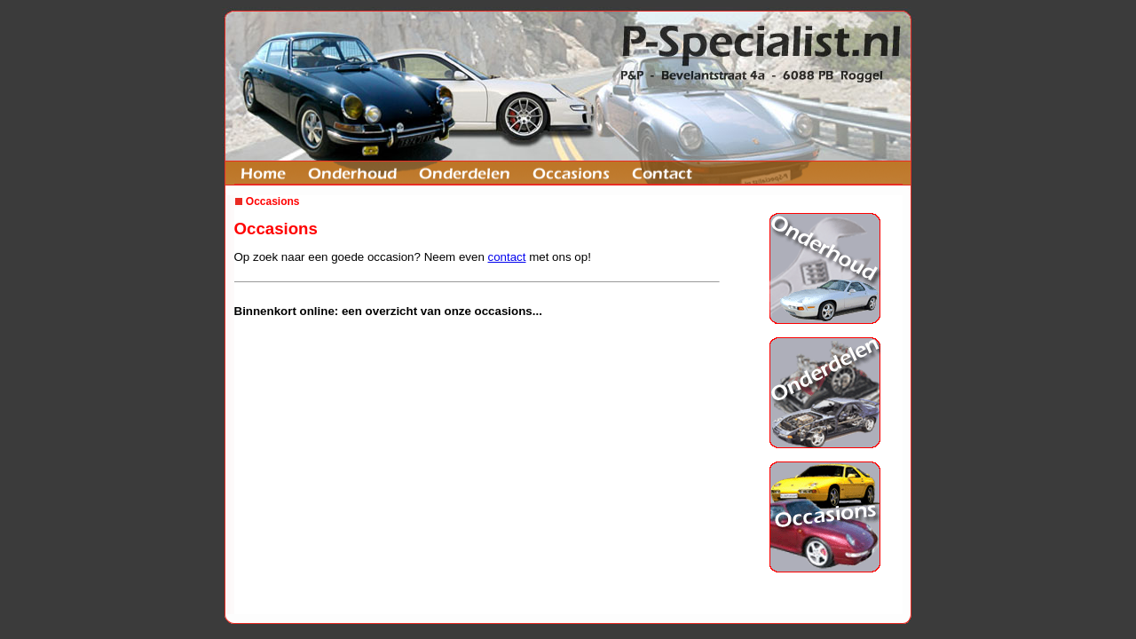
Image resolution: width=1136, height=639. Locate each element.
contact (507, 257)
